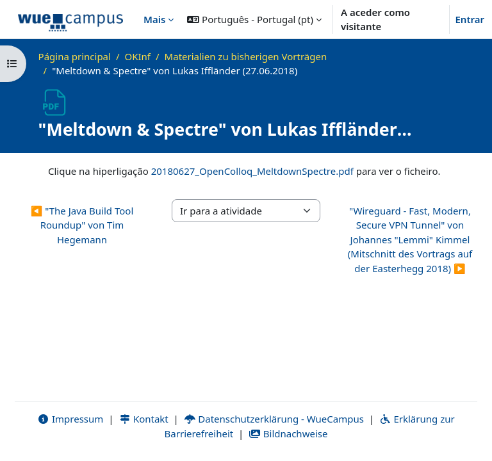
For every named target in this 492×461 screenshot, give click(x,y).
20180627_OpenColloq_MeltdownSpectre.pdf (252, 171)
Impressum (70, 418)
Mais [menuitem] (154, 19)
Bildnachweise (288, 433)
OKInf (138, 56)
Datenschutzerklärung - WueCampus (274, 418)
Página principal (74, 56)
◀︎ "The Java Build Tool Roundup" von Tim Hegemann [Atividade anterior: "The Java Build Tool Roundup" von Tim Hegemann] (82, 225)
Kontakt (143, 418)
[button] (254, 19)
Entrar (469, 19)
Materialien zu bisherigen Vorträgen (246, 56)
